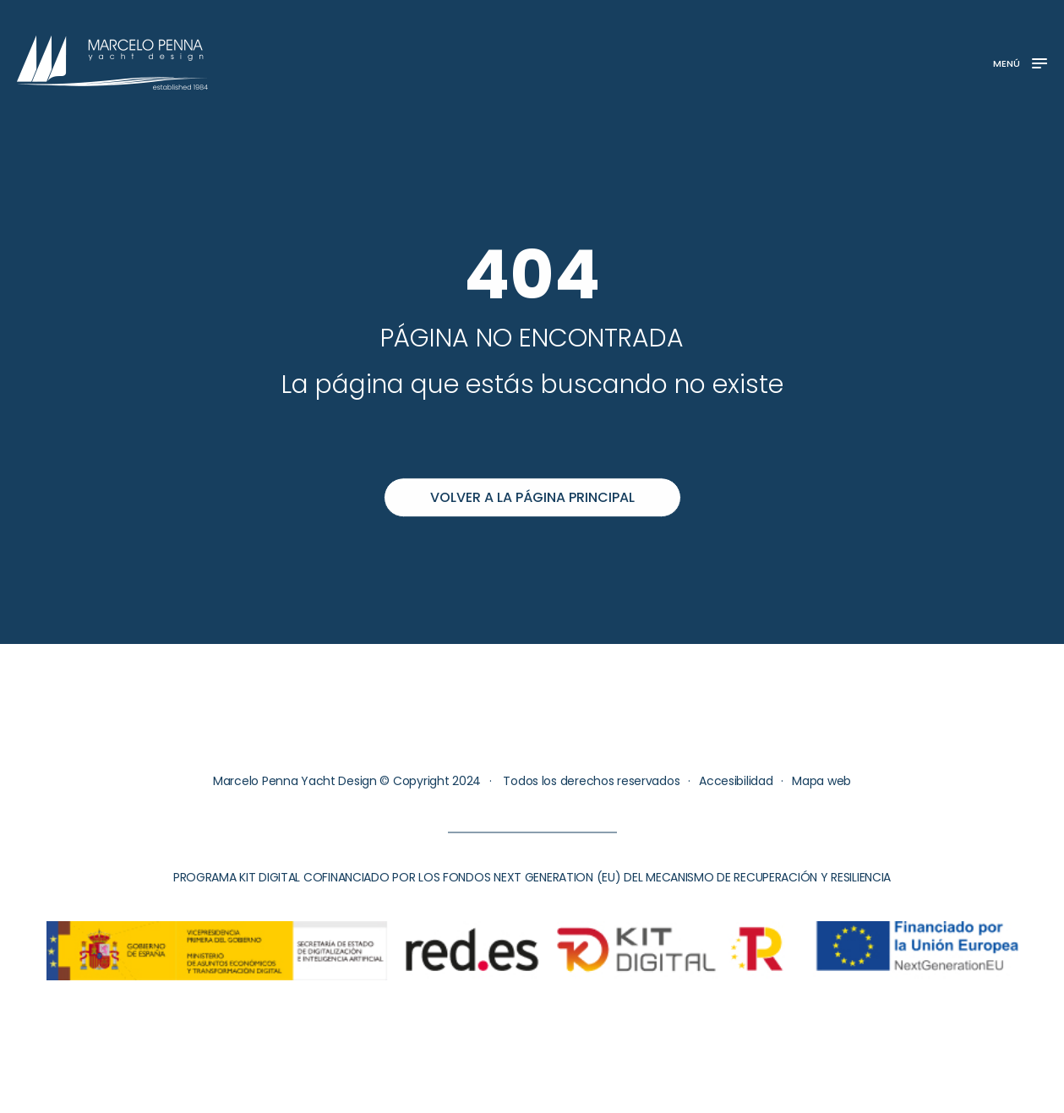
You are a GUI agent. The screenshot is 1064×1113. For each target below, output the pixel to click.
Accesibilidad (735, 780)
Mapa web (821, 780)
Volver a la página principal (532, 497)
